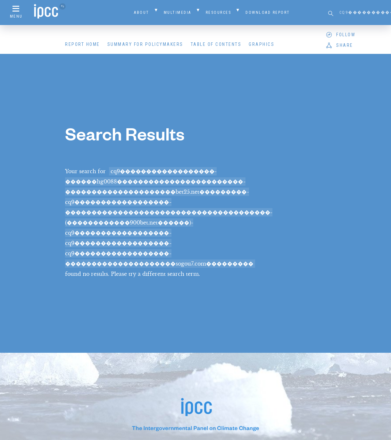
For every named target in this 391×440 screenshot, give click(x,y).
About (141, 12)
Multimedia (177, 12)
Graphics (261, 44)
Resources (218, 12)
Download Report (267, 12)
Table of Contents (216, 44)
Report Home (82, 44)
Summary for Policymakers (145, 44)
